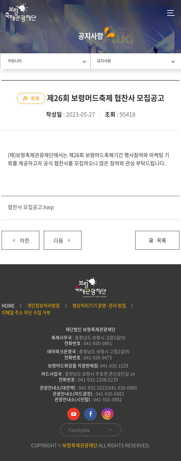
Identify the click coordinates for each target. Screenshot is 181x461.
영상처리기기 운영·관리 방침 (99, 305)
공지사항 (104, 61)
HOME (8, 305)
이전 (15, 237)
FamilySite (90, 430)
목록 (157, 240)
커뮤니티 (15, 61)
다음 (57, 237)
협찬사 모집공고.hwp (31, 207)
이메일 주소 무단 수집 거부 (26, 312)
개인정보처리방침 (43, 305)
